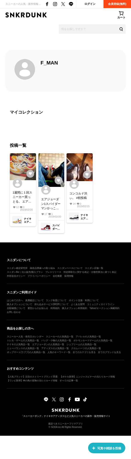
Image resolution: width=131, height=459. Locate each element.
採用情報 (68, 276)
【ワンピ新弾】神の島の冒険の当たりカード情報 (32, 380)
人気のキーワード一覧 (58, 352)
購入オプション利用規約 (74, 308)
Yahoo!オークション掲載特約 (104, 308)
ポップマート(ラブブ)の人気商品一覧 (26, 352)
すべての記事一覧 (69, 380)
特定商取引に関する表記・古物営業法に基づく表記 (90, 272)
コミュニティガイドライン (100, 304)
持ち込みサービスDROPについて (51, 304)
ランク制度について (56, 300)
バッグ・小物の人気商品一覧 (56, 340)
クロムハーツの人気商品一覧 (86, 348)
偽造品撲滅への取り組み (42, 268)
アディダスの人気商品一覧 (55, 348)
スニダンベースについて (70, 268)
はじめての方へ (15, 300)
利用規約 (55, 308)
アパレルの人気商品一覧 (88, 336)
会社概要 (57, 276)
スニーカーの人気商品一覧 (59, 336)
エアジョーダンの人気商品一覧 (48, 344)
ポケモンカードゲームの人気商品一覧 (92, 340)
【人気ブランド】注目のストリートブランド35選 (32, 376)
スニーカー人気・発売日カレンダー (25, 336)
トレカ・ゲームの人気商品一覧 (23, 340)
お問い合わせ (14, 312)
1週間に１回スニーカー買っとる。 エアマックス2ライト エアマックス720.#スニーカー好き (22, 197)
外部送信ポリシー (16, 276)
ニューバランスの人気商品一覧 (23, 348)
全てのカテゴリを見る (84, 352)
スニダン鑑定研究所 (17, 268)
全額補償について (16, 308)
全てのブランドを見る (109, 352)
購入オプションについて (19, 304)
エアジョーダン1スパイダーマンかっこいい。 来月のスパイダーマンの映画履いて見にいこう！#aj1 (51, 204)
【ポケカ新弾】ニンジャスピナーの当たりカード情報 (87, 376)
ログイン (89, 4)
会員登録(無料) (117, 4)
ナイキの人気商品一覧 (18, 344)
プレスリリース (53, 272)
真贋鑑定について (34, 300)
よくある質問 (78, 304)
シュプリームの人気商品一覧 (81, 344)
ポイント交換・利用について (84, 300)
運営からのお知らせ (38, 308)
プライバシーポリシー (39, 276)
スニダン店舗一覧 (94, 268)
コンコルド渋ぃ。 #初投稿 (78, 196)
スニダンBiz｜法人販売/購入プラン (25, 272)
